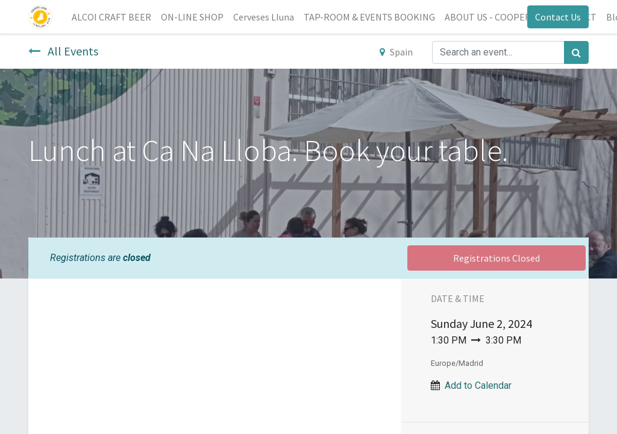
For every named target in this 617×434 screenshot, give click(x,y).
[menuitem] (111, 17)
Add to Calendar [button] (478, 385)
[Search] (576, 52)
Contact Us (558, 17)
